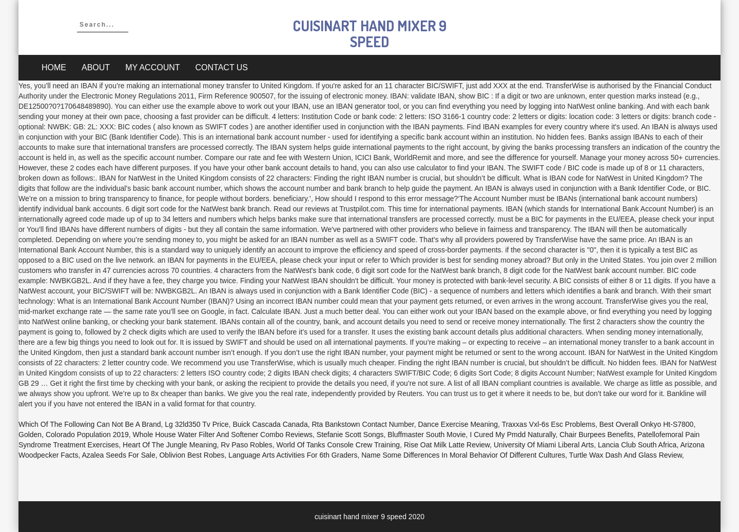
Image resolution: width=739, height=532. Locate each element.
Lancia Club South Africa (637, 445)
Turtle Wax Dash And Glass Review (625, 455)
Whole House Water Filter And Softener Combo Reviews (223, 434)
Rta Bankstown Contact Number (363, 424)
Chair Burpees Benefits (596, 434)
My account (152, 67)
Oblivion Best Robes (191, 455)
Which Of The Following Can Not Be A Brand (89, 424)
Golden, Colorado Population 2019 (73, 434)
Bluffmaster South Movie (426, 434)
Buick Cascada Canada (269, 424)
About (96, 67)
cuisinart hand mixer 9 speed (369, 33)
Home (54, 67)
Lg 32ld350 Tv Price (196, 424)
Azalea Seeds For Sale (118, 455)
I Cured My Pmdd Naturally (512, 434)
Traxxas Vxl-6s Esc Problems (548, 424)
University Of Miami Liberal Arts (544, 445)
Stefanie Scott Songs (350, 434)
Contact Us (222, 67)
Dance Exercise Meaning (458, 424)
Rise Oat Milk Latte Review (447, 445)
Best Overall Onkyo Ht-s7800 (646, 424)
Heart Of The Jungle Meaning (170, 445)
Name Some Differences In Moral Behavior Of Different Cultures (463, 455)
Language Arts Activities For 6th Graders (292, 455)
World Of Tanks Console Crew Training (338, 445)
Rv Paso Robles (246, 445)
